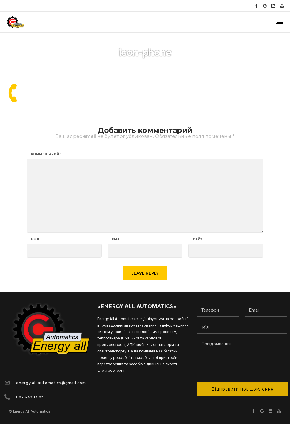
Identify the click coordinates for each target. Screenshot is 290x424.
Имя (35, 239)
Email (117, 239)
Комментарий (46, 154)
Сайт (197, 239)
